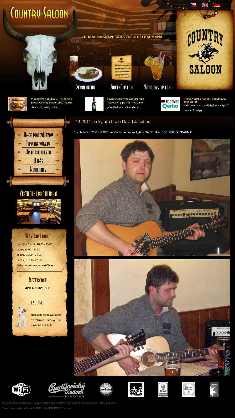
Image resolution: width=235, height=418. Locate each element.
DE (217, 5)
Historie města (38, 153)
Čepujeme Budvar (66, 389)
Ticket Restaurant (163, 389)
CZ (193, 5)
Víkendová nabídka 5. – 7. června (51, 99)
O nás (38, 162)
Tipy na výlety (38, 145)
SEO (38, 408)
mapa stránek (90, 403)
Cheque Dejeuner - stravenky (188, 389)
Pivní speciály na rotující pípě (125, 99)
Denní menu (86, 72)
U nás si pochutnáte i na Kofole (106, 389)
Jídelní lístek (121, 72)
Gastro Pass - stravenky (214, 389)
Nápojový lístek (157, 72)
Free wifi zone (22, 389)
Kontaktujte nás (38, 170)
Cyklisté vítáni (136, 389)
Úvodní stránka (39, 13)
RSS (102, 403)
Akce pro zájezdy (38, 136)
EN (205, 5)
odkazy (112, 403)
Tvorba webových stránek (17, 408)
